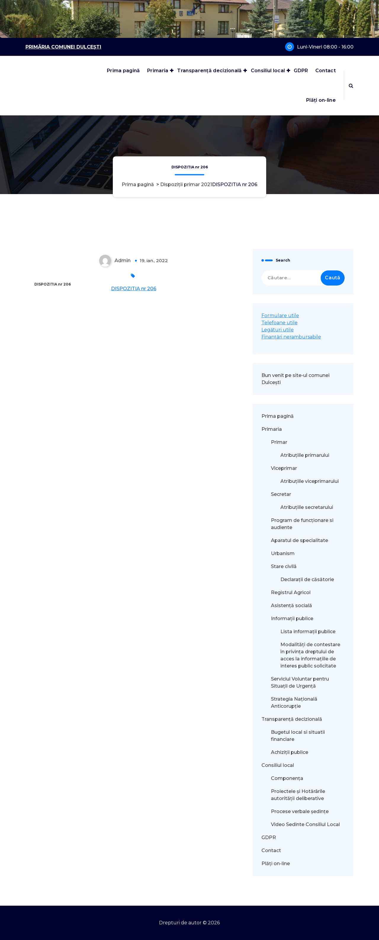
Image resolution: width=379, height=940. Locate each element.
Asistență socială (291, 605)
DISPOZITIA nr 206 (133, 288)
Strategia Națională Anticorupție (294, 702)
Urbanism (283, 553)
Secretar (281, 494)
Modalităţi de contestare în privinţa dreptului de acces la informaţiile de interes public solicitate (310, 655)
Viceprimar (284, 468)
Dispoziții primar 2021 (186, 185)
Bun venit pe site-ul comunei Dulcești (295, 379)
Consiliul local (268, 70)
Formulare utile (280, 315)
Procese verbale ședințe (300, 811)
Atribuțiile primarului (304, 455)
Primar (279, 442)
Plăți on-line (321, 100)
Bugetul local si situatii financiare (298, 735)
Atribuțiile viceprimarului (309, 481)
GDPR (301, 70)
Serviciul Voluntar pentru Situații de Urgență (300, 682)
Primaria (157, 70)
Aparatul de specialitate (299, 540)
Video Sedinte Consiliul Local (305, 824)
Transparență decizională (209, 70)
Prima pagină (123, 70)
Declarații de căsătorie (307, 579)
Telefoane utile (279, 322)
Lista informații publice (307, 631)
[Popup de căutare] (351, 85)
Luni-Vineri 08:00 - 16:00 (325, 47)
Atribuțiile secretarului (306, 507)
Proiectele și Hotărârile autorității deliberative (298, 795)
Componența (287, 778)
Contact (325, 70)
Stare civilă (284, 566)
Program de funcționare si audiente (302, 523)
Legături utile (277, 330)
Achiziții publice (289, 752)
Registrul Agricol (291, 592)
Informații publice (292, 618)
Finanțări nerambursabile (291, 337)
